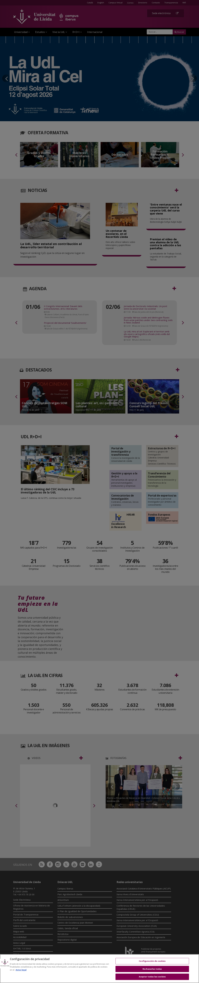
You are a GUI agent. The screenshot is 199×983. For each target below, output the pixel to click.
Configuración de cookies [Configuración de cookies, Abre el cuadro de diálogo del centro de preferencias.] (152, 961)
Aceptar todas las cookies (152, 976)
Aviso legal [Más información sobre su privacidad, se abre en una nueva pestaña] (21, 969)
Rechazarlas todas (152, 969)
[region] (99, 968)
